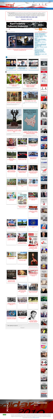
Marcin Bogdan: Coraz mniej (33, 302)
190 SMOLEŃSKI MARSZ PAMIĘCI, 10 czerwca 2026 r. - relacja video (22, 291)
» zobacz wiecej (20, 325)
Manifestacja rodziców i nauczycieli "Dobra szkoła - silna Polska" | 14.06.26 (22, 68)
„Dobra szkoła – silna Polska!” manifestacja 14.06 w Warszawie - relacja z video (11, 239)
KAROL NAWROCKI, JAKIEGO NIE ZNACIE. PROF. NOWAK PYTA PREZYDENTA (11, 68)
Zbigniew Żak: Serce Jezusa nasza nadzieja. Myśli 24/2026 (33, 266)
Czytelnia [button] (30, 8)
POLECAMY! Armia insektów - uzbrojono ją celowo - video (22, 159)
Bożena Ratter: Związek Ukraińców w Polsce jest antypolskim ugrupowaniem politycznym (40, 51)
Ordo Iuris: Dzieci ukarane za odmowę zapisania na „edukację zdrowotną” (33, 158)
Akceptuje (4, 414)
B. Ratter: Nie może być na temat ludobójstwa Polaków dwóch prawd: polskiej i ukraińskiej (30, 132)
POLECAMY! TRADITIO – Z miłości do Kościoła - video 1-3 (41, 37)
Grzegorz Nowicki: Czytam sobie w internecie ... (41, 54)
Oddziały (21, 407)
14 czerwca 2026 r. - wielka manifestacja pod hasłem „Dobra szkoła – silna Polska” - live (33, 248)
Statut (21, 405)
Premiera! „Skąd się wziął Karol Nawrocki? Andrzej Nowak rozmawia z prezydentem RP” (20, 49)
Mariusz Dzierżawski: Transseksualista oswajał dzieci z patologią (11, 148)
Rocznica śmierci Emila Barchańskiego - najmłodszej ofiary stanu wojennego (33, 321)
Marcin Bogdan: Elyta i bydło (30, 100)
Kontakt (21, 410)
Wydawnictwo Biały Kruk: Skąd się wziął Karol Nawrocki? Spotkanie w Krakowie (22, 172)
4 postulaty (21, 403)
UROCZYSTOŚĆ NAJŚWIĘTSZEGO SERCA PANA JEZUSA (22, 276)
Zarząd (21, 406)
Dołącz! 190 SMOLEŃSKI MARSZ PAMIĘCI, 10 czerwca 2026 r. (33, 291)
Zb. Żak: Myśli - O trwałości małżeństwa (14, 85)
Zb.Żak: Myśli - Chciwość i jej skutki (22, 185)
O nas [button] (38, 8)
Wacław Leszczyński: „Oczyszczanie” (14, 102)
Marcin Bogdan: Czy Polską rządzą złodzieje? (11, 199)
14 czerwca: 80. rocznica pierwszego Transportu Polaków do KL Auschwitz (11, 281)
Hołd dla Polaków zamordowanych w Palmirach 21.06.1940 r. (11, 159)
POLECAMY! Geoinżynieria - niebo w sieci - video (22, 226)
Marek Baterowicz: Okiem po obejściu (40, 42)
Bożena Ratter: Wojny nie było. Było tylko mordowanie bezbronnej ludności (22, 206)
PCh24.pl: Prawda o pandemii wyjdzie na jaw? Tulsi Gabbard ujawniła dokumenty (33, 172)
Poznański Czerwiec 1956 (39, 49)
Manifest (21, 404)
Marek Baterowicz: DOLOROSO (11, 185)
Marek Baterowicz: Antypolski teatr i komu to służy (22, 260)
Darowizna (21, 409)
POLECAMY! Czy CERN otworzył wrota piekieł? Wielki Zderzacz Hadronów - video (40, 45)
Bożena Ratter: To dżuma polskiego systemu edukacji (11, 227)
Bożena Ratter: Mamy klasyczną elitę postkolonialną (22, 145)
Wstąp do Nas (21, 408)
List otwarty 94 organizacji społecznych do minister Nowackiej (33, 275)
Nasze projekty (16, 8)
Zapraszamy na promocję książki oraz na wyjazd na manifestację (22, 317)
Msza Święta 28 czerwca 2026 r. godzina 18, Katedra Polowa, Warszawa (30, 85)
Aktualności (10, 8)
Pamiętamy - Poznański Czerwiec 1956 (41, 47)
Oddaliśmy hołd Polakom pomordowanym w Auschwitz (22, 243)
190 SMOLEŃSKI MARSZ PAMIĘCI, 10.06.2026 (33, 67)
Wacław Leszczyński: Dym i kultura (33, 226)
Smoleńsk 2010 (22, 8)
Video (26, 8)
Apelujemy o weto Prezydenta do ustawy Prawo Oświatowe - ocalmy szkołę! (33, 145)
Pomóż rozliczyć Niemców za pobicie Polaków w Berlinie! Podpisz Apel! (33, 199)
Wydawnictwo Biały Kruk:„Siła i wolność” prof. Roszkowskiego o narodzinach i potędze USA (33, 185)
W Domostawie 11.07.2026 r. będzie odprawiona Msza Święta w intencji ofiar (14, 130)
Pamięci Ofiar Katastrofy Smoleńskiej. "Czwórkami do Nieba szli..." (11, 304)
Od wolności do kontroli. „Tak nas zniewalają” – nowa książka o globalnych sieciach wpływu (11, 318)
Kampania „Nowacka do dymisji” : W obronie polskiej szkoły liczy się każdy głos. (11, 171)
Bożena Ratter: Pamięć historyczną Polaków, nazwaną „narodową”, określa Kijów (41, 39)
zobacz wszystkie (13, 57)
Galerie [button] (34, 8)
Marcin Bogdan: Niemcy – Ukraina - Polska (11, 258)
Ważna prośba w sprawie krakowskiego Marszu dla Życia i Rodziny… (33, 212)
